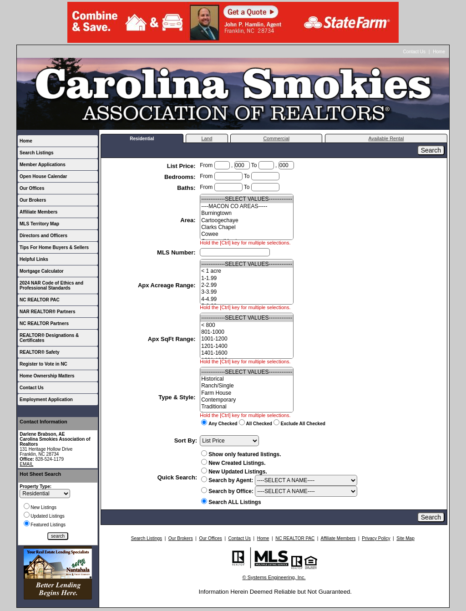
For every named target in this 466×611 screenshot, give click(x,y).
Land (206, 138)
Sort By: (186, 440)
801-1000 (246, 332)
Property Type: (35, 486)
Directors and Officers (43, 235)
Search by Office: (227, 491)
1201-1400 (246, 346)
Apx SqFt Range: (172, 339)
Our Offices (32, 188)
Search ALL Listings (234, 502)
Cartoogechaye (246, 220)
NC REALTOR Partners (44, 323)
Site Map (405, 538)
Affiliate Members (38, 211)
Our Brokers (33, 200)
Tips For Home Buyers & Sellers (54, 247)
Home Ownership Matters (47, 375)
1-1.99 (246, 278)
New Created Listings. (233, 463)
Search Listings (36, 152)
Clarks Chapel (246, 227)
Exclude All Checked (303, 423)
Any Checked (222, 423)
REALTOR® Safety (40, 352)
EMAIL (26, 464)
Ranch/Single (246, 385)
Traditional (246, 406)
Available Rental (386, 138)
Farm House (246, 393)
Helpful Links (34, 259)
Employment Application (46, 399)
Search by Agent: (227, 480)
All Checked (259, 423)
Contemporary (246, 400)
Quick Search (176, 477)
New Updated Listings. (234, 471)
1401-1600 (246, 353)
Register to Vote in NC (43, 364)
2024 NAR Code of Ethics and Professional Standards (51, 285)
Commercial (276, 138)
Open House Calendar (43, 176)
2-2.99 (246, 285)
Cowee (246, 234)
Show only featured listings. (241, 454)
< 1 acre (246, 271)
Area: (188, 220)
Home (439, 51)
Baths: (187, 187)
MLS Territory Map (39, 223)
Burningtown (246, 213)
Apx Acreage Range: (167, 285)
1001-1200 (246, 339)
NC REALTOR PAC (40, 299)
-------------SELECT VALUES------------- (246, 199)
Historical (246, 379)
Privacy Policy (376, 538)
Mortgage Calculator (42, 271)
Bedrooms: (180, 176)
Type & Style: (177, 397)
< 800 (246, 325)
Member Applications (43, 164)
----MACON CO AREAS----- (246, 206)
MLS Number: (177, 252)
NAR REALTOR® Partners (48, 311)
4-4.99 (246, 299)
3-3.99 (246, 292)
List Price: (182, 166)
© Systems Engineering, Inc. (274, 577)
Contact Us (414, 51)
